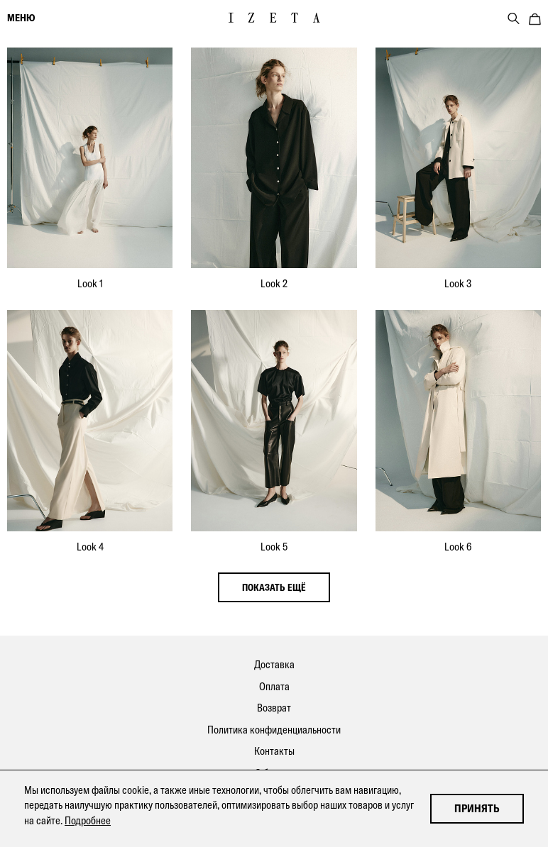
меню (21, 17)
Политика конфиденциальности (274, 729)
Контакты (274, 751)
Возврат (274, 707)
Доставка (274, 664)
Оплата (274, 686)
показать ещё (274, 587)
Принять (477, 808)
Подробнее (88, 820)
